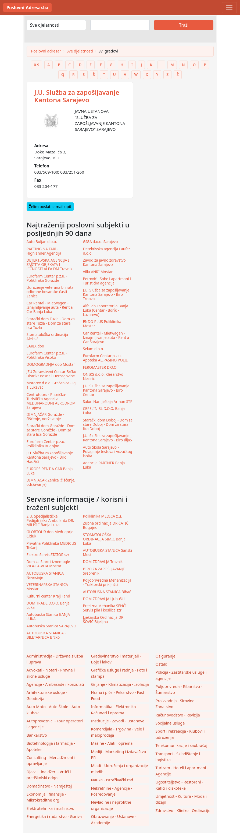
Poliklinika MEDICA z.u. (102, 516)
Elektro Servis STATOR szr (48, 555)
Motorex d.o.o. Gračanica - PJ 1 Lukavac (51, 385)
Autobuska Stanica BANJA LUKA (48, 616)
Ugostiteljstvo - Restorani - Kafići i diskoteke (179, 784)
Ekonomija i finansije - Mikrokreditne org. (46, 797)
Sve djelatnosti (80, 51)
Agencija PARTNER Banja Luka (104, 465)
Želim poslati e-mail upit (50, 206)
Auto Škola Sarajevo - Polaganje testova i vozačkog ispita (107, 451)
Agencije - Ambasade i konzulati (55, 684)
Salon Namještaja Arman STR (107, 401)
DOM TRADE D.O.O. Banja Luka (48, 605)
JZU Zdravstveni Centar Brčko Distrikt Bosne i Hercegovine (51, 374)
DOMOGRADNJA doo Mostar (51, 364)
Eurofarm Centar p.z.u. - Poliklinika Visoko (47, 355)
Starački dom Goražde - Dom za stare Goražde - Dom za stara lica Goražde (51, 430)
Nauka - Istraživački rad (112, 779)
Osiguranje (165, 656)
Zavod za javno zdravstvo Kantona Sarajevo (104, 262)
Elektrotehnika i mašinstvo (50, 808)
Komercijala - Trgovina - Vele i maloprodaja (117, 731)
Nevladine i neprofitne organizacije (111, 805)
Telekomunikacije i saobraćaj (181, 745)
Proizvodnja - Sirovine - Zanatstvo (176, 703)
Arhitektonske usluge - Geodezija (47, 695)
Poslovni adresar (46, 51)
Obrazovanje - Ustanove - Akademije (114, 819)
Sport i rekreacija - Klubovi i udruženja (180, 734)
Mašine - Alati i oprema (112, 743)
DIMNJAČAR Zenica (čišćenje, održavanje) (51, 482)
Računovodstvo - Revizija (178, 715)
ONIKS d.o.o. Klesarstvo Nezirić (103, 376)
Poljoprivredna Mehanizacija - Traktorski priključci (107, 582)
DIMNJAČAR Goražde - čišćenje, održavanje (45, 416)
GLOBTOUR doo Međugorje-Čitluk (51, 534)
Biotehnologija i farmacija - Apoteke (51, 746)
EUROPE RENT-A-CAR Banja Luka (50, 471)
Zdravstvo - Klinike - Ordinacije (183, 810)
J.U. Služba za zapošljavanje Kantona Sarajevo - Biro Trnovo (106, 294)
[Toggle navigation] (229, 7)
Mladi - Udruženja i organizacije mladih (119, 768)
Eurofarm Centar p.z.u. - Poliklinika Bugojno (47, 444)
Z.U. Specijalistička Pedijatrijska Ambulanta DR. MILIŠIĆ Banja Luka (50, 520)
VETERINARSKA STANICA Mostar (47, 586)
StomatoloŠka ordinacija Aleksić (47, 336)
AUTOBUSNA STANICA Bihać (107, 592)
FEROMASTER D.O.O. (100, 367)
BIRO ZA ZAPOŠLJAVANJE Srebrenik (104, 571)
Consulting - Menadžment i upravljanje (51, 760)
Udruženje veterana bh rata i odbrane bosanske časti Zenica (51, 291)
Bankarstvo (37, 735)
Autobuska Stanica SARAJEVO (51, 626)
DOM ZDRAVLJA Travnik (103, 562)
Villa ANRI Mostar (98, 272)
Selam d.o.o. (93, 349)
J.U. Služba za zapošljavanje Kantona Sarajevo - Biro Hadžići (50, 457)
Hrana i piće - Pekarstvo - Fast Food (118, 695)
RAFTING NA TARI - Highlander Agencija (44, 251)
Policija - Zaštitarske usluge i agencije (181, 675)
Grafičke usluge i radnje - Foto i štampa (119, 673)
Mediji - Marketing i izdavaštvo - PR (119, 754)
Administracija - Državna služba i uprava (55, 659)
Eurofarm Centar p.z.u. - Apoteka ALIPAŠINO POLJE (105, 358)
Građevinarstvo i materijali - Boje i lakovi (116, 659)
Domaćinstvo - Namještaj (49, 786)
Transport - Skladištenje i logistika (178, 756)
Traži (183, 25)
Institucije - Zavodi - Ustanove (118, 720)
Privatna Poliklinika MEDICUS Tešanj (51, 545)
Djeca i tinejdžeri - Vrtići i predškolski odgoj (49, 774)
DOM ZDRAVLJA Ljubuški (104, 599)
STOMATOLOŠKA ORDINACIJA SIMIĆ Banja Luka (104, 539)
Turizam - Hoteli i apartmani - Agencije (182, 770)
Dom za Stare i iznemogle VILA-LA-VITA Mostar (48, 564)
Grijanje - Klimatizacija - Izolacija (120, 684)
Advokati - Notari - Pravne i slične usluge (51, 673)
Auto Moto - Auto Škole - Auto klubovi (53, 709)
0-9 (36, 64)
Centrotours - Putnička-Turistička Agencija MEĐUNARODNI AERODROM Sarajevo (51, 401)
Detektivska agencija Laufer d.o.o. (106, 251)
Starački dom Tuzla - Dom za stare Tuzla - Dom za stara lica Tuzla (51, 323)
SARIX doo (35, 346)
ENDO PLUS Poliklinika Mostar (102, 323)
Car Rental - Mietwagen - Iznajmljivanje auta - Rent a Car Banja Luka (50, 307)
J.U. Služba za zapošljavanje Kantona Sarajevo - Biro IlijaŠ (107, 438)
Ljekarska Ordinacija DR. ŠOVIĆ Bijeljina (103, 619)
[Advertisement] (176, 115)
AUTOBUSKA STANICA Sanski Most (107, 552)
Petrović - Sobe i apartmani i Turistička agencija (107, 281)
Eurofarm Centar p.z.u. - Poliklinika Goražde (47, 278)
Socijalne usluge (170, 723)
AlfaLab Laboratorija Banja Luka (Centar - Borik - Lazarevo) (105, 310)
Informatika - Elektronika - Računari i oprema (114, 709)
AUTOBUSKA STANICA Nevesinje (45, 575)
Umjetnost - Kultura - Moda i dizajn (181, 799)
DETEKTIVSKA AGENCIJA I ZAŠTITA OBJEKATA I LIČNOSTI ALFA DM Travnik (50, 264)
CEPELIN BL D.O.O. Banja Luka (104, 410)
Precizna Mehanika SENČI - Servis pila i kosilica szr (106, 608)
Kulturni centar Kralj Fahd (48, 596)
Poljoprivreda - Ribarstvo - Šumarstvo (179, 689)
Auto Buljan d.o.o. (42, 242)
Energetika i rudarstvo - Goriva (54, 816)
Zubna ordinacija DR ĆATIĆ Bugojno (105, 525)
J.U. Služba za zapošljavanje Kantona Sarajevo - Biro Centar (106, 390)
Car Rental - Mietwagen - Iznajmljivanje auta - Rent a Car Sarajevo (106, 337)
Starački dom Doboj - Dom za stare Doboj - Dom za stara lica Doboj (108, 424)
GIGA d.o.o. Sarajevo (100, 242)
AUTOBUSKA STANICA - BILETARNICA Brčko (46, 635)
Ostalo (161, 664)
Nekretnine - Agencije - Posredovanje (111, 791)
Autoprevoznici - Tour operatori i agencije (55, 723)
